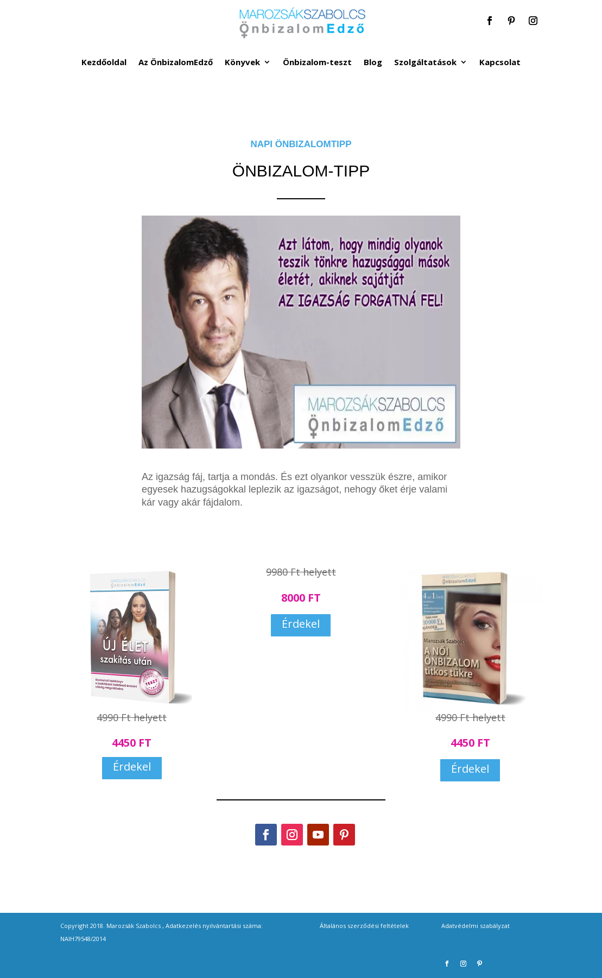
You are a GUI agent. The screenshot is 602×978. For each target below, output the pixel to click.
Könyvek (242, 62)
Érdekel (132, 766)
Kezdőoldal (103, 62)
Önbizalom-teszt (317, 62)
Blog (373, 62)
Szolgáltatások (425, 62)
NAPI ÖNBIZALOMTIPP (300, 144)
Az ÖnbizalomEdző (175, 62)
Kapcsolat (500, 62)
